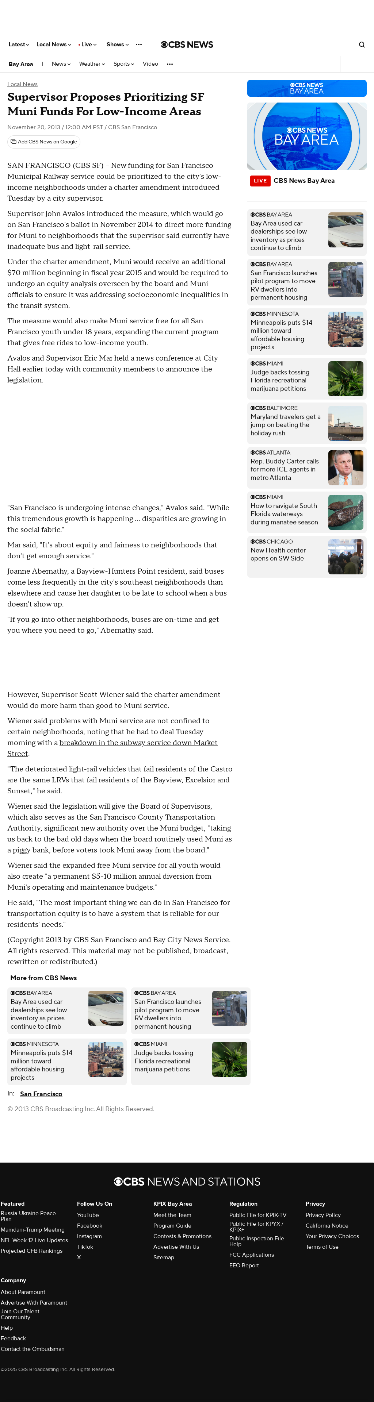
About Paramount (23, 1292)
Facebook (89, 1226)
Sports (124, 64)
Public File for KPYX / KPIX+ (256, 1227)
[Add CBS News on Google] (43, 142)
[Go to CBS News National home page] (187, 44)
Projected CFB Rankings (31, 1251)
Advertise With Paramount (34, 1303)
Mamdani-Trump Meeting (33, 1230)
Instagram (89, 1236)
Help (7, 1328)
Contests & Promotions (182, 1236)
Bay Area (21, 64)
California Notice (327, 1226)
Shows (118, 44)
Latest (19, 44)
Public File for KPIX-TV (258, 1215)
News (61, 64)
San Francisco (41, 1094)
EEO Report (244, 1265)
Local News (54, 44)
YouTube (88, 1215)
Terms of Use (322, 1247)
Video (150, 64)
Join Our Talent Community (20, 1314)
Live (88, 44)
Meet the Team (172, 1215)
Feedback (13, 1338)
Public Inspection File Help (256, 1241)
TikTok (85, 1247)
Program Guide (172, 1226)
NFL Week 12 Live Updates (34, 1240)
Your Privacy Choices (332, 1236)
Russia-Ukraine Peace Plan (28, 1216)
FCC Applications (251, 1255)
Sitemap (163, 1257)
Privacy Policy (323, 1215)
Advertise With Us (176, 1247)
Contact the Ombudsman (33, 1349)
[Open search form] (362, 44)
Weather (92, 64)
